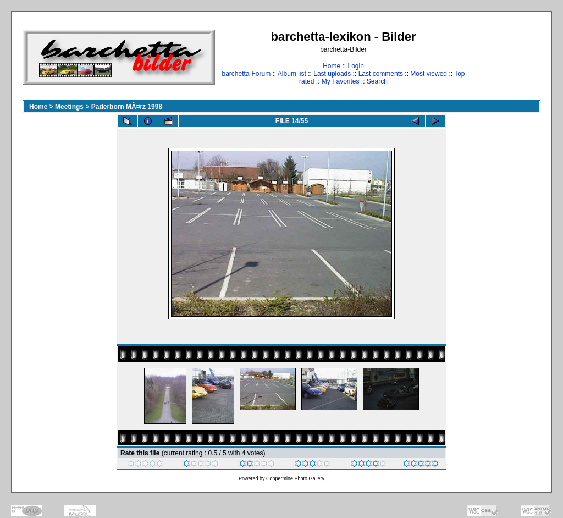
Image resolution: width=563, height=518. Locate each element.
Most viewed (428, 74)
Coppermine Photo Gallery (295, 478)
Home (331, 66)
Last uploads (332, 74)
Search (377, 81)
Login (355, 66)
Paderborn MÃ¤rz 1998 (126, 107)
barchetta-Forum (246, 74)
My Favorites (341, 81)
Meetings (69, 107)
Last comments (380, 74)
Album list (292, 74)
